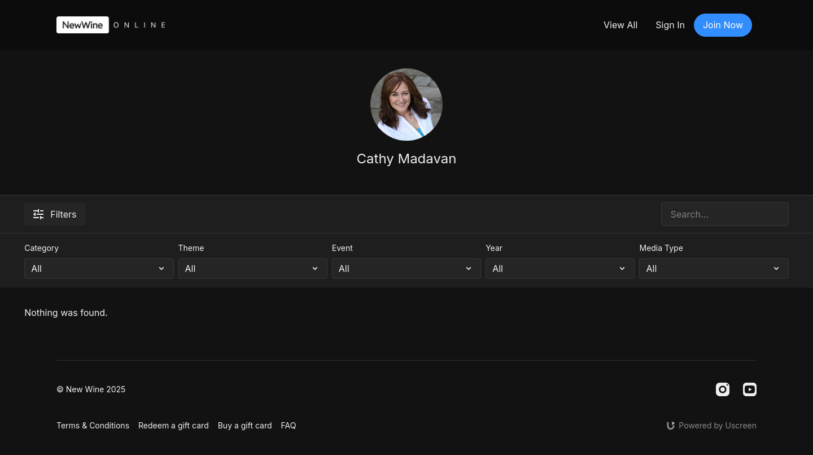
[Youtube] (750, 389)
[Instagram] (722, 389)
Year (494, 248)
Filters (54, 214)
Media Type (661, 248)
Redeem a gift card (173, 425)
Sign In (670, 25)
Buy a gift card (245, 425)
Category (41, 248)
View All (620, 25)
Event (342, 248)
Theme (191, 248)
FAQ (288, 425)
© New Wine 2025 (90, 389)
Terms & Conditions (92, 425)
